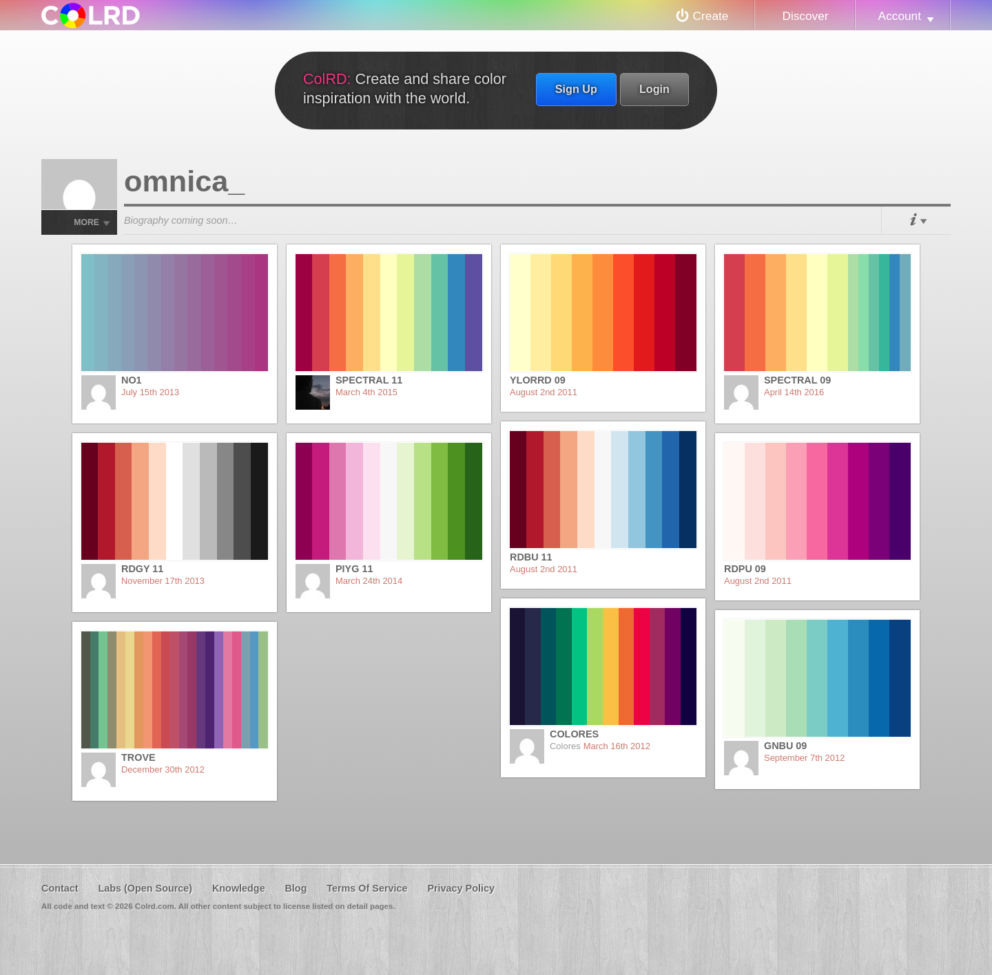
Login (654, 89)
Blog (296, 888)
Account (899, 16)
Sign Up (576, 89)
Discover (805, 16)
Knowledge (238, 888)
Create (711, 16)
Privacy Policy (461, 888)
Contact (60, 888)
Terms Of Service (367, 888)
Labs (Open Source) (145, 888)
